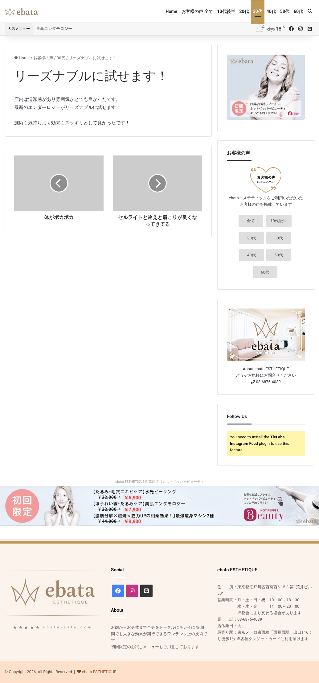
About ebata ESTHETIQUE (266, 368)
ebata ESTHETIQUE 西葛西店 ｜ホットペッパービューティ (159, 482)
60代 (298, 11)
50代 (284, 11)
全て (251, 220)
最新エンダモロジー (54, 28)
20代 (244, 11)
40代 (271, 11)
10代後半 (226, 11)
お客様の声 (43, 58)
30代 (257, 11)
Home (171, 11)
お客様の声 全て (197, 11)
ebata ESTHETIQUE (99, 671)
